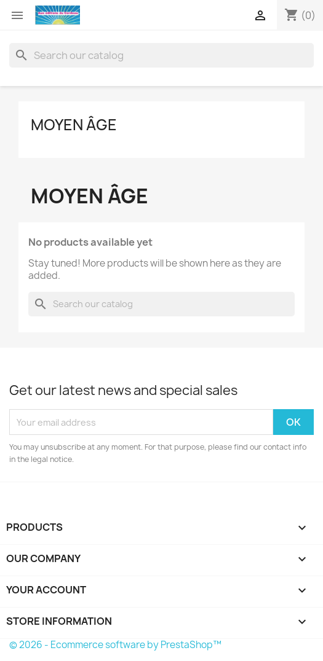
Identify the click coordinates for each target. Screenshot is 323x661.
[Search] (161, 55)
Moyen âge (74, 124)
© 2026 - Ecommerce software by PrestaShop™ (115, 644)
